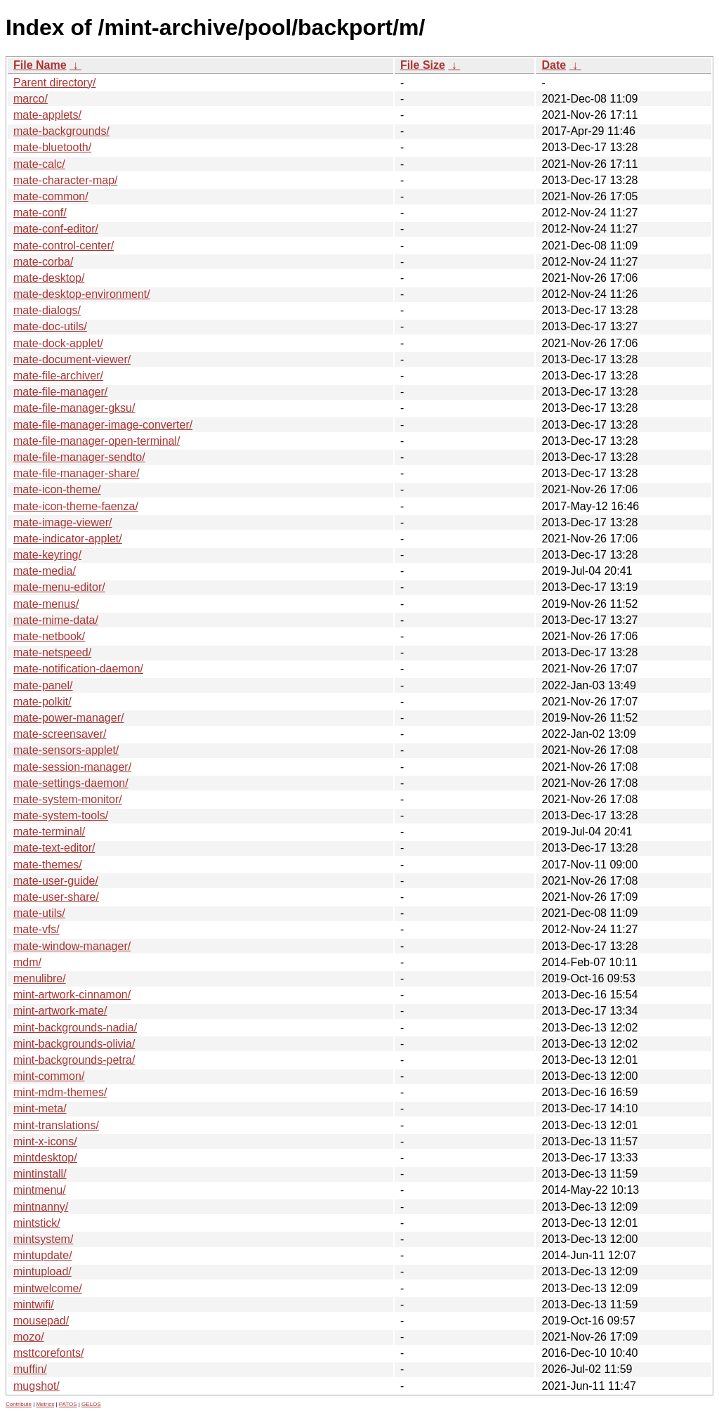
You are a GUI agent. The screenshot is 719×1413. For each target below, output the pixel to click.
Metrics (45, 1404)
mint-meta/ (40, 1108)
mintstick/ (36, 1223)
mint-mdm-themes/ (60, 1092)
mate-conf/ (40, 213)
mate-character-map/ (65, 180)
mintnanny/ (40, 1207)
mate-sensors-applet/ (66, 750)
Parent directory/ (54, 83)
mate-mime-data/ (55, 620)
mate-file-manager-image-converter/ (102, 425)
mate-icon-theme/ (57, 489)
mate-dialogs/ (47, 310)
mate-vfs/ (36, 929)
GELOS (91, 1404)
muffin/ (30, 1369)
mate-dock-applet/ (58, 343)
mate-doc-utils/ (50, 326)
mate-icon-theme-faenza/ (75, 506)
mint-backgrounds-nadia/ (75, 1028)
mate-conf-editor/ (55, 229)
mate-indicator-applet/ (67, 539)
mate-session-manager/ (72, 767)
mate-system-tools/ (60, 815)
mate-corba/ (43, 262)
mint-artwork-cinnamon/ (72, 995)
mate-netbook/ (49, 636)
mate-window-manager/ (72, 946)
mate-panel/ (43, 685)
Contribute (19, 1404)
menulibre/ (39, 978)
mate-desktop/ (48, 278)
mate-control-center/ (63, 246)
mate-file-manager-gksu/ (74, 408)
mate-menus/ (46, 604)
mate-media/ (44, 571)
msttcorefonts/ (48, 1353)
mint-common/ (48, 1076)
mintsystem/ (43, 1239)
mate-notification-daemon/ (78, 669)
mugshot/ (36, 1386)
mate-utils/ (39, 913)
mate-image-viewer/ (62, 522)
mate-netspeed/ (52, 652)
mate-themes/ (47, 865)
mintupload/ (42, 1271)
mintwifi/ (33, 1304)
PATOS (68, 1404)
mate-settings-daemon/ (70, 783)
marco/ (30, 99)
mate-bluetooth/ (52, 147)
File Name (40, 65)
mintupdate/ (42, 1255)
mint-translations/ (56, 1125)
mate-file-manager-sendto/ (79, 457)
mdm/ (27, 962)
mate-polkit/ (42, 702)
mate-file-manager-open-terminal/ (96, 441)
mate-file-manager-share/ (76, 473)
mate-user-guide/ (55, 881)
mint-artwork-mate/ (60, 1011)
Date (553, 65)
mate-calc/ (39, 164)
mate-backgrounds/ (61, 131)
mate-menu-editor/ (59, 587)
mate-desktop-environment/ (81, 294)
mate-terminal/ (49, 832)
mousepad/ (41, 1321)
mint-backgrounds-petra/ (74, 1060)
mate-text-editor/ (54, 848)
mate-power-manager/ (68, 718)
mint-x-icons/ (45, 1141)
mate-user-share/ (56, 897)
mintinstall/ (40, 1174)
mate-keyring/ (47, 555)
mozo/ (28, 1337)
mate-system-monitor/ (67, 799)
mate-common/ (50, 196)
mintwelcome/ (47, 1288)
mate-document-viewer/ (72, 359)
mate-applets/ (47, 115)
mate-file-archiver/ (58, 376)
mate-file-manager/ (60, 392)
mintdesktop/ (45, 1158)
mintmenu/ (39, 1190)
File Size (422, 65)
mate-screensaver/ (60, 734)
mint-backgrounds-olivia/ (74, 1044)
